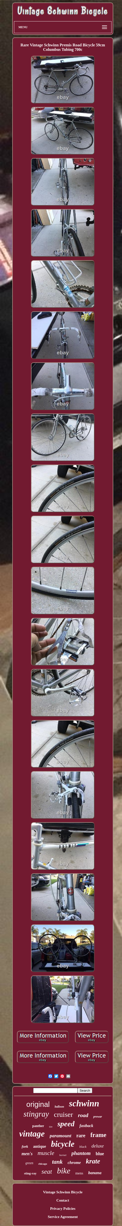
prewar (97, 1116)
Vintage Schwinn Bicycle (62, 1192)
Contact (62, 1200)
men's (27, 1153)
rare (80, 1135)
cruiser (63, 1114)
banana (95, 1172)
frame (98, 1135)
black (83, 1146)
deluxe (98, 1145)
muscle (46, 1153)
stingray (36, 1114)
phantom (81, 1153)
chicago (42, 1163)
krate (93, 1161)
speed (66, 1124)
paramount (61, 1135)
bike (63, 1170)
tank (57, 1162)
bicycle (62, 1144)
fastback (86, 1126)
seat (47, 1171)
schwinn (84, 1103)
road (83, 1115)
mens (79, 1173)
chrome (74, 1162)
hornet (62, 1154)
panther (38, 1126)
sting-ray (30, 1173)
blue (100, 1153)
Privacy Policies (62, 1209)
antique (39, 1146)
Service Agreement (63, 1217)
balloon (59, 1106)
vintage (32, 1133)
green (29, 1163)
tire (50, 1126)
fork (25, 1146)
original (38, 1104)
